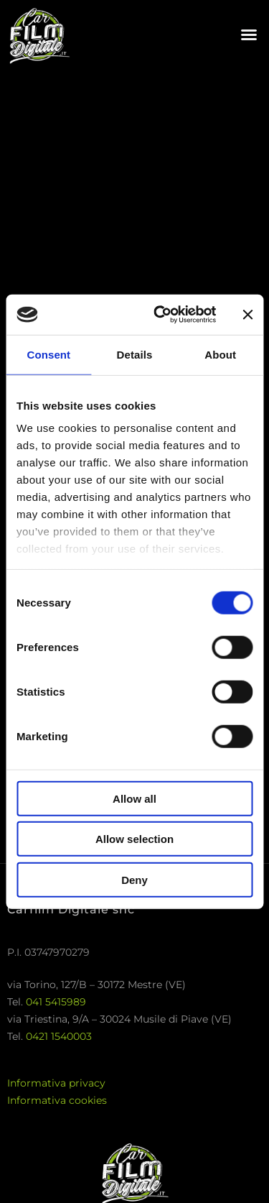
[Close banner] (247, 315)
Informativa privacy (56, 1083)
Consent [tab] (48, 354)
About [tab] (220, 354)
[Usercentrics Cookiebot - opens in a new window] (160, 314)
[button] (249, 34)
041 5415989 (56, 1001)
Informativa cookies (57, 1100)
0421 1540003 (59, 1036)
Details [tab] (135, 354)
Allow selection (134, 839)
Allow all (134, 798)
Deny (134, 879)
